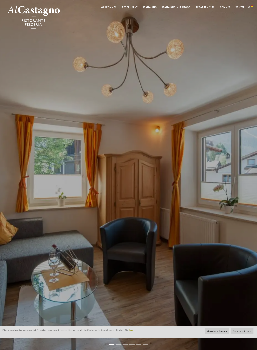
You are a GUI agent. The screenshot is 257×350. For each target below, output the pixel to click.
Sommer (225, 7)
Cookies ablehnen (242, 331)
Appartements (205, 7)
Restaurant (130, 7)
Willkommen (109, 7)
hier (131, 330)
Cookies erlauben (217, 331)
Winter (240, 7)
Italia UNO (150, 7)
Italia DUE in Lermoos (176, 7)
